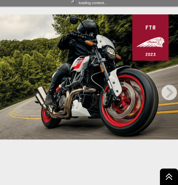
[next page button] (169, 92)
